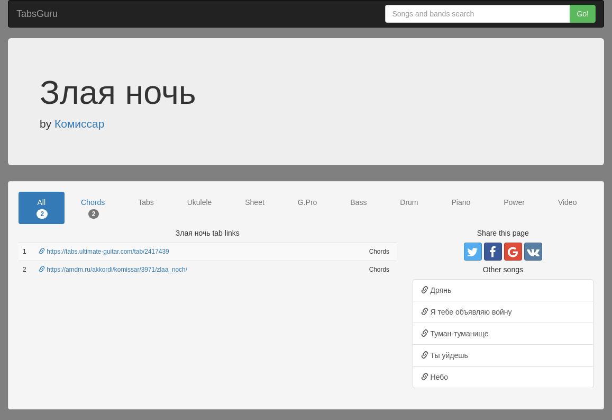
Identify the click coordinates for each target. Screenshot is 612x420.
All (42, 208)
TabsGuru (37, 13)
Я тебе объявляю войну (466, 312)
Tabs (146, 202)
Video (567, 202)
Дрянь (436, 290)
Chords (93, 208)
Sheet (254, 202)
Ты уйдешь (444, 355)
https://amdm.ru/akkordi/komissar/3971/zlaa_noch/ (113, 269)
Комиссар (79, 124)
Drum (409, 202)
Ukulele (199, 202)
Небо (434, 377)
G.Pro (307, 202)
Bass (358, 202)
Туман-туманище (455, 333)
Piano (460, 202)
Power (514, 202)
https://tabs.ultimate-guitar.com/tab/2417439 (104, 251)
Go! (583, 14)
